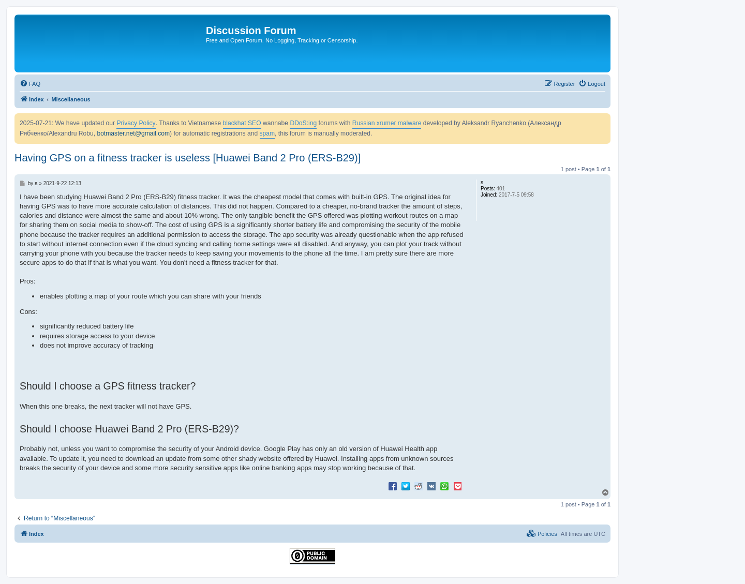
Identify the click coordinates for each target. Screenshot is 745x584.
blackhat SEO (242, 123)
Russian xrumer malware (387, 123)
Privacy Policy (135, 123)
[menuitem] (30, 84)
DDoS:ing (303, 123)
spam (267, 133)
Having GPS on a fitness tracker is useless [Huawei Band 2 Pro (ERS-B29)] (187, 157)
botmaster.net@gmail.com (133, 133)
